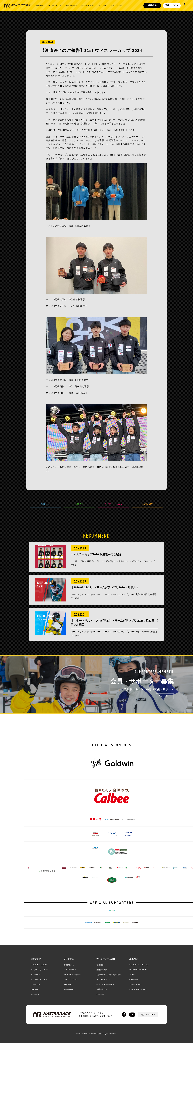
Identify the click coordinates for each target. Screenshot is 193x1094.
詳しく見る (164, 714)
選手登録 (152, 5)
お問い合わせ (116, 5)
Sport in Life (68, 1058)
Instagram (35, 1063)
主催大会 (79, 504)
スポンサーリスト (103, 1048)
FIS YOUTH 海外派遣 (72, 1043)
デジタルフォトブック (40, 1038)
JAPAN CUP (134, 1043)
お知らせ (39, 5)
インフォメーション (39, 1048)
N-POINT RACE (54, 5)
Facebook (100, 1063)
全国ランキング (88, 5)
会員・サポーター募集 (105, 1053)
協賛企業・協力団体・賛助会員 (108, 1043)
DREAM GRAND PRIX (138, 1038)
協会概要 (100, 1033)
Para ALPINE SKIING (137, 1058)
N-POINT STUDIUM (39, 1033)
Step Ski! (67, 1053)
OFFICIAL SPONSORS (112, 762)
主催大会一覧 (71, 5)
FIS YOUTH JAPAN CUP (139, 1033)
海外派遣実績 (101, 1038)
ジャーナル (35, 1053)
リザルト (103, 5)
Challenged (133, 1048)
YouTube (34, 1058)
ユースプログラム (71, 1048)
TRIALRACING (135, 1053)
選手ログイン (171, 5)
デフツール (35, 1043)
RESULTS (147, 504)
